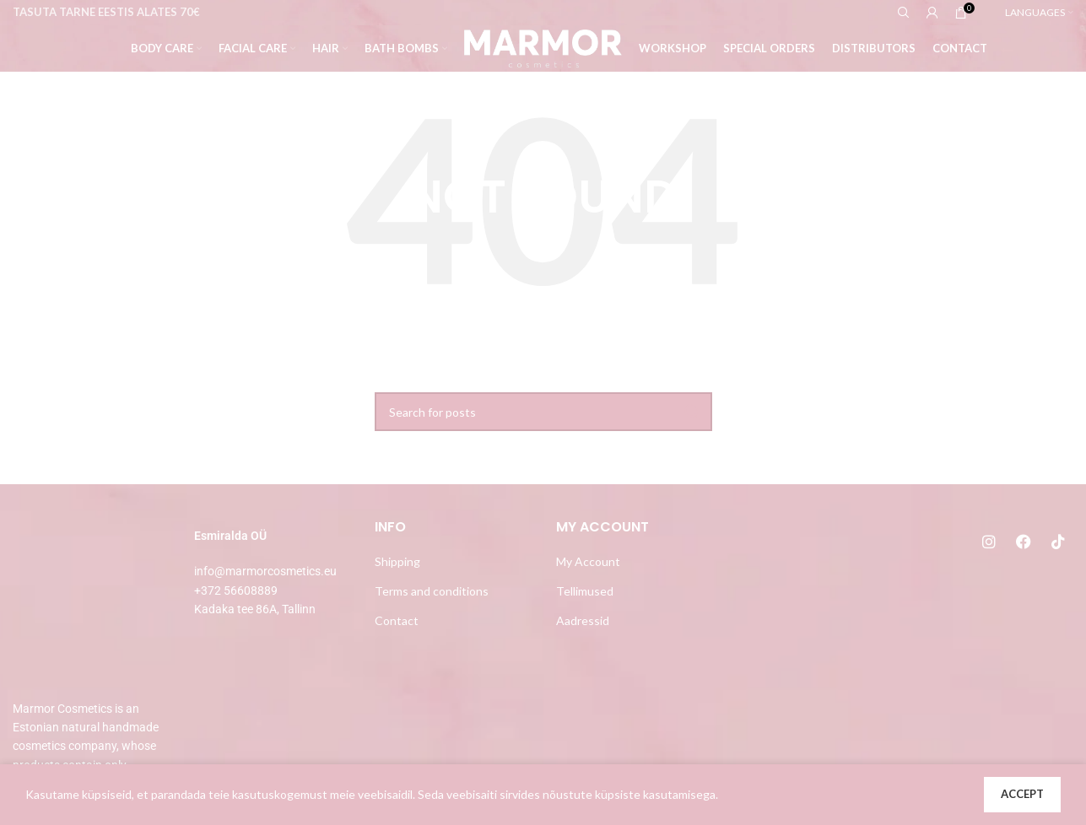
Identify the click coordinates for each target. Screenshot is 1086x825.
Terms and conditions (432, 591)
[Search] (543, 411)
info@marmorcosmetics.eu (265, 571)
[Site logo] (543, 47)
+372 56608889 (236, 590)
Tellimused (584, 591)
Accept (1022, 794)
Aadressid (582, 620)
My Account (588, 561)
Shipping (397, 561)
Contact (397, 620)
